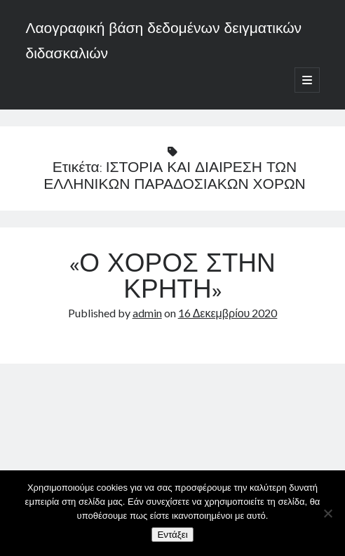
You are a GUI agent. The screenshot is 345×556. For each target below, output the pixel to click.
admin (147, 312)
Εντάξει (172, 534)
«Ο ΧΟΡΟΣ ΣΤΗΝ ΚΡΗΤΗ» (172, 278)
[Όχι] (327, 513)
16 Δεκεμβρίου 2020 (228, 312)
